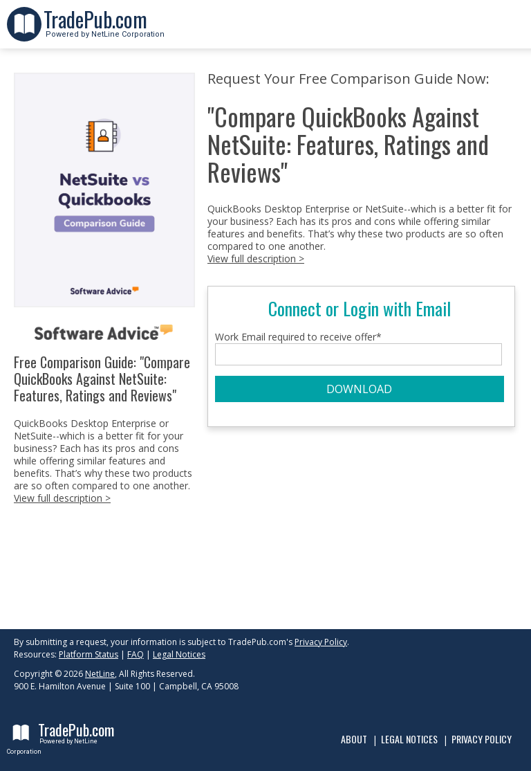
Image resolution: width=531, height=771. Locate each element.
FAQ (135, 654)
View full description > (62, 498)
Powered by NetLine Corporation (104, 30)
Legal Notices (179, 654)
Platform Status (88, 654)
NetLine (100, 674)
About (354, 739)
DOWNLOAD (359, 389)
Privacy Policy (321, 642)
